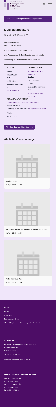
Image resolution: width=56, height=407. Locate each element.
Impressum (8, 315)
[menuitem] (43, 5)
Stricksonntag (10, 181)
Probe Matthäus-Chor (13, 279)
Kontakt (6, 307)
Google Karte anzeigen (37, 109)
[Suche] (43, 5)
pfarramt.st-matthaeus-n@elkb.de (17, 359)
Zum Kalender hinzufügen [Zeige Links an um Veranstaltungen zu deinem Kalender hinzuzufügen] (20, 127)
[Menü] (48, 5)
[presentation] (27, 161)
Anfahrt (6, 311)
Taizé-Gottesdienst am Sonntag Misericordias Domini (26, 229)
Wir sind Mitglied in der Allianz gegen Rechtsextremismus (23, 323)
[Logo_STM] (23, 5)
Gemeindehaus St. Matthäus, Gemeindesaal (23, 103)
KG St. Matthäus (13, 90)
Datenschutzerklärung (11, 319)
